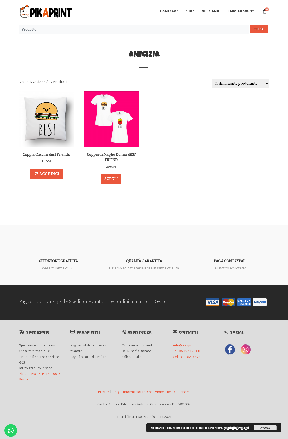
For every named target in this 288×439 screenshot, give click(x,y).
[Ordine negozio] (240, 83)
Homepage (169, 11)
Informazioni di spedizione (143, 392)
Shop (190, 11)
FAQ (116, 392)
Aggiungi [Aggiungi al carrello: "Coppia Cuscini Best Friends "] (46, 173)
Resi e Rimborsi (178, 392)
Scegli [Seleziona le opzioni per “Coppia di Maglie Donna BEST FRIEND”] (111, 179)
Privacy (103, 392)
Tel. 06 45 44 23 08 (186, 351)
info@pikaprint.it (186, 345)
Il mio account (240, 11)
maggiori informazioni (236, 427)
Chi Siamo (211, 11)
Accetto (265, 427)
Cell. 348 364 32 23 (186, 357)
